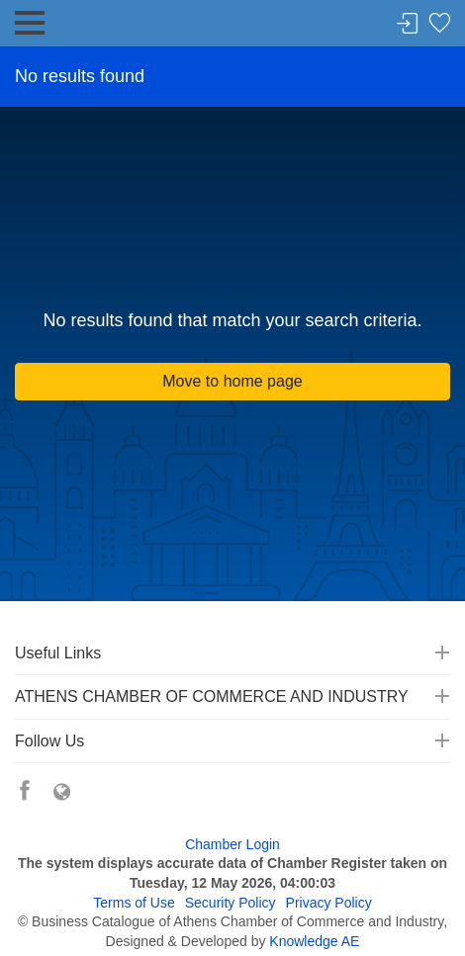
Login (407, 24)
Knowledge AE (314, 941)
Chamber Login (232, 844)
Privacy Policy (329, 903)
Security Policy (230, 903)
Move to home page (232, 381)
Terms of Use (133, 903)
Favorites (439, 24)
